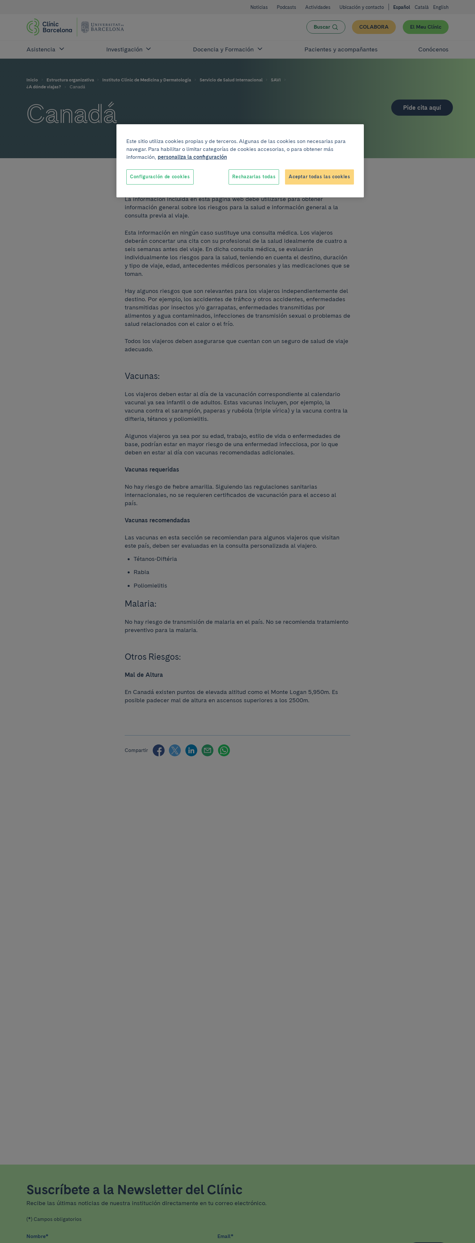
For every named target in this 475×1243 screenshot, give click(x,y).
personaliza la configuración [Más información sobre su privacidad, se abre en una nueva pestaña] (192, 157)
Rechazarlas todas (253, 176)
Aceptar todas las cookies (319, 176)
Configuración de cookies (160, 176)
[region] (240, 160)
